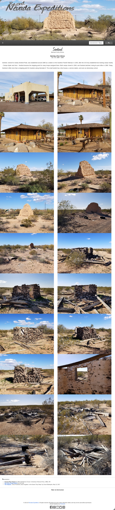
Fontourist (62, 504)
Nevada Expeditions (34, 502)
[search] (96, 43)
